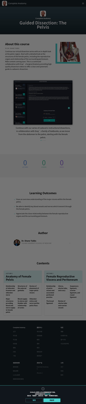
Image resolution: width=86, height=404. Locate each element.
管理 (34, 400)
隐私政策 (47, 394)
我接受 (52, 400)
